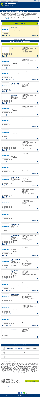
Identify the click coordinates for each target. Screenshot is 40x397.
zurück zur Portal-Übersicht (7, 386)
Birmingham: (9, 348)
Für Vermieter (8, 395)
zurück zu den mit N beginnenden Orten (9, 388)
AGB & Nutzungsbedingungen (23, 395)
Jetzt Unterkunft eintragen (32, 381)
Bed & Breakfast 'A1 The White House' (15, 166)
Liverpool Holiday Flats (15, 130)
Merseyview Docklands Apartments (15, 201)
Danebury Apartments (15, 224)
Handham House (14, 59)
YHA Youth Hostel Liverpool (15, 142)
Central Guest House (14, 106)
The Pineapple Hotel (14, 189)
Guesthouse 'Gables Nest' (15, 83)
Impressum (32, 395)
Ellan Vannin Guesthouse (15, 294)
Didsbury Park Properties (15, 305)
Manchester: (9, 356)
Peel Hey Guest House (15, 247)
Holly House (13, 48)
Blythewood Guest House (15, 318)
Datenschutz (14, 395)
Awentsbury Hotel (14, 72)
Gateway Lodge (13, 283)
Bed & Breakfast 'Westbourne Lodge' (14, 119)
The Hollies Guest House (15, 177)
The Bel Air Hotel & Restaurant (14, 330)
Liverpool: (9, 352)
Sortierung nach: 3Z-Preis (26, 23)
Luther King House (14, 95)
